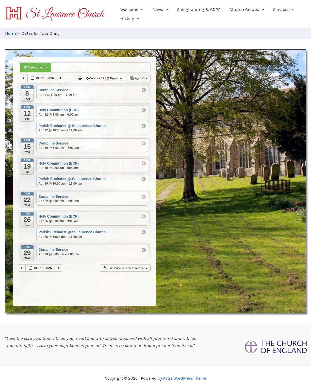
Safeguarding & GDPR (191, 13)
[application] (141, 14)
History (294, 14)
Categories (35, 67)
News (156, 14)
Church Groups (235, 14)
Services (269, 14)
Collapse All (95, 78)
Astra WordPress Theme (184, 378)
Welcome (132, 14)
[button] (125, 268)
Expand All (115, 78)
